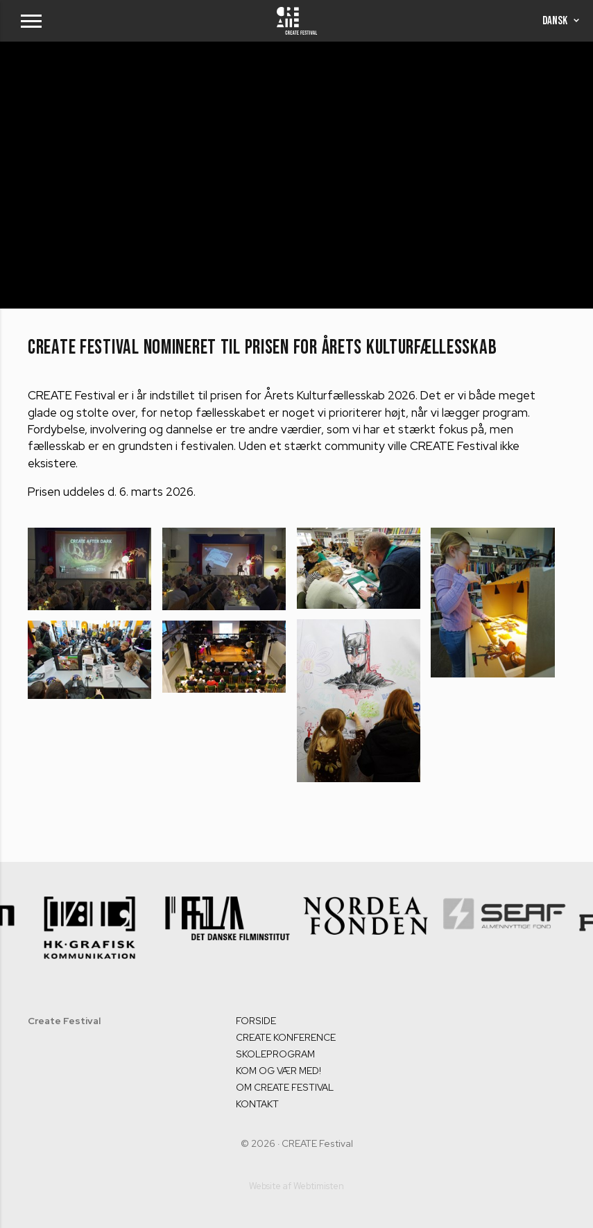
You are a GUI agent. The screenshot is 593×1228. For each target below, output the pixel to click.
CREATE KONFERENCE (286, 1037)
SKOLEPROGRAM (275, 1054)
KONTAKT (257, 1104)
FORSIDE (256, 1020)
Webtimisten (318, 1186)
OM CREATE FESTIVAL (285, 1087)
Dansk (560, 21)
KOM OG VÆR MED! (278, 1070)
